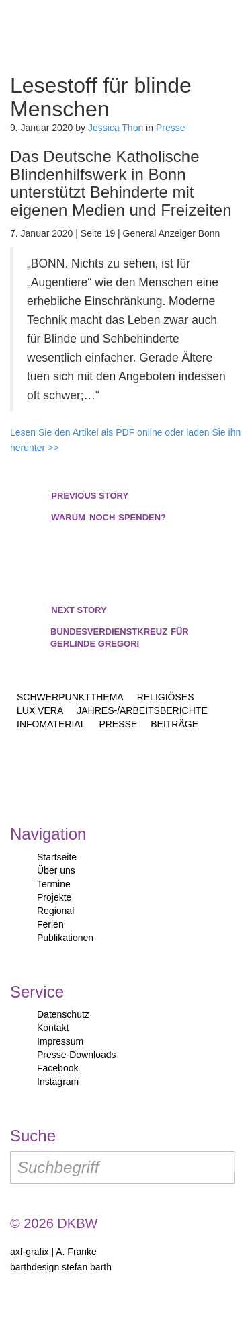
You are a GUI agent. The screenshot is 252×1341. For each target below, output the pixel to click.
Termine (54, 884)
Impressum (60, 1041)
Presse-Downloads (76, 1054)
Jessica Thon (115, 127)
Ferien (50, 924)
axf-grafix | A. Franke (53, 1251)
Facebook (57, 1068)
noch (109, 507)
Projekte (54, 897)
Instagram (58, 1081)
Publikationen (65, 937)
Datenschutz (63, 1014)
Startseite (57, 857)
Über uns (56, 870)
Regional (55, 910)
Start (69, 33)
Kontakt (53, 1027)
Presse (170, 127)
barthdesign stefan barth (61, 1267)
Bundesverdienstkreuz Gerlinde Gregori (126, 626)
